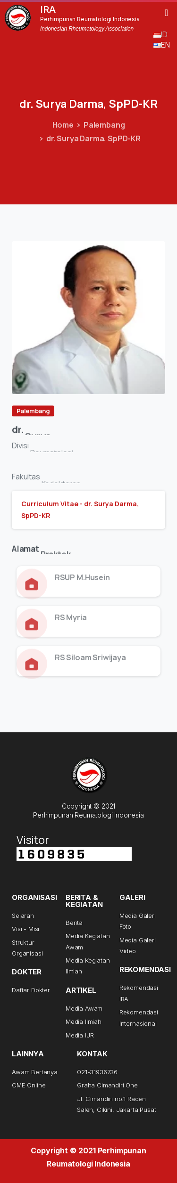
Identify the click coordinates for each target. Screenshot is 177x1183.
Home (63, 125)
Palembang (104, 125)
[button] (166, 13)
